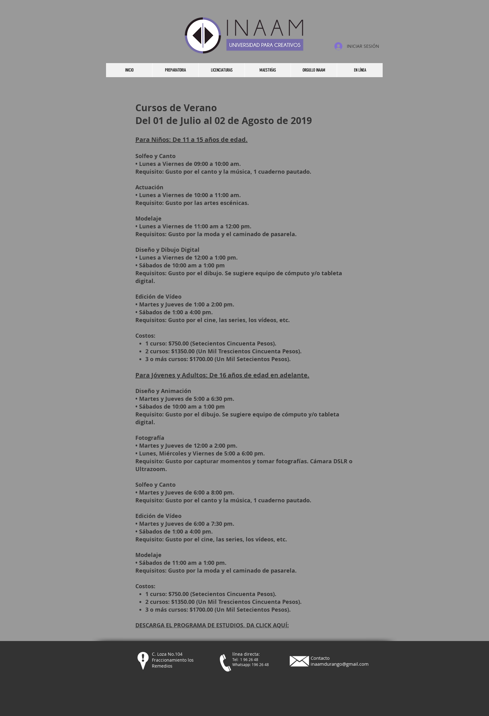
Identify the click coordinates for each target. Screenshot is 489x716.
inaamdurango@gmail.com (340, 664)
